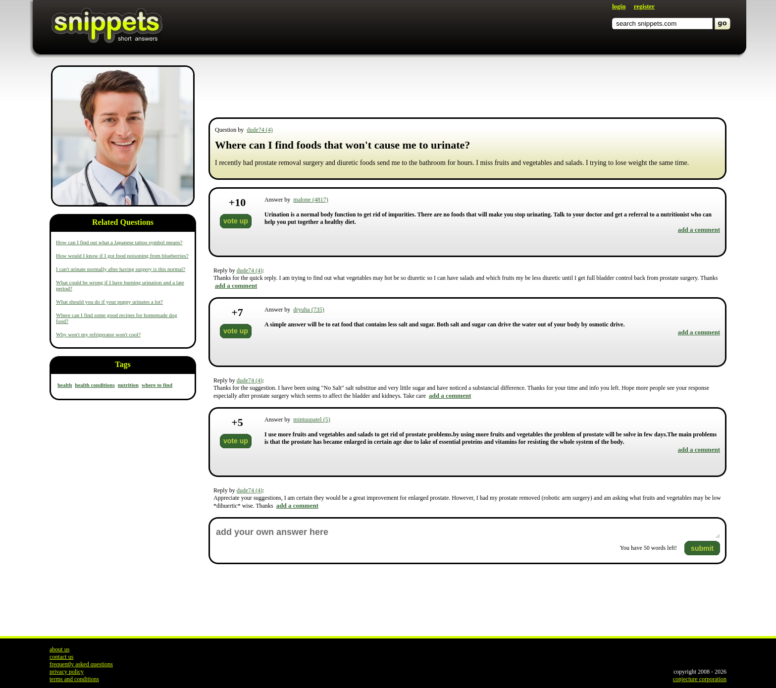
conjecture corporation (699, 679)
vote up (235, 221)
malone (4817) (310, 199)
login (618, 6)
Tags (122, 364)
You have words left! (648, 547)
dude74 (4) (259, 129)
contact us (61, 656)
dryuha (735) (308, 309)
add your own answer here (467, 532)
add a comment (699, 229)
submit (702, 548)
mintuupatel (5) (311, 419)
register (644, 6)
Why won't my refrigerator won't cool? (98, 334)
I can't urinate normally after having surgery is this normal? (120, 269)
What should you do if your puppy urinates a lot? (109, 302)
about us (59, 649)
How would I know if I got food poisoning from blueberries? (122, 256)
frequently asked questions (81, 664)
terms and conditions (74, 679)
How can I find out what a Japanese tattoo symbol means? (119, 242)
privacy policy (67, 671)
